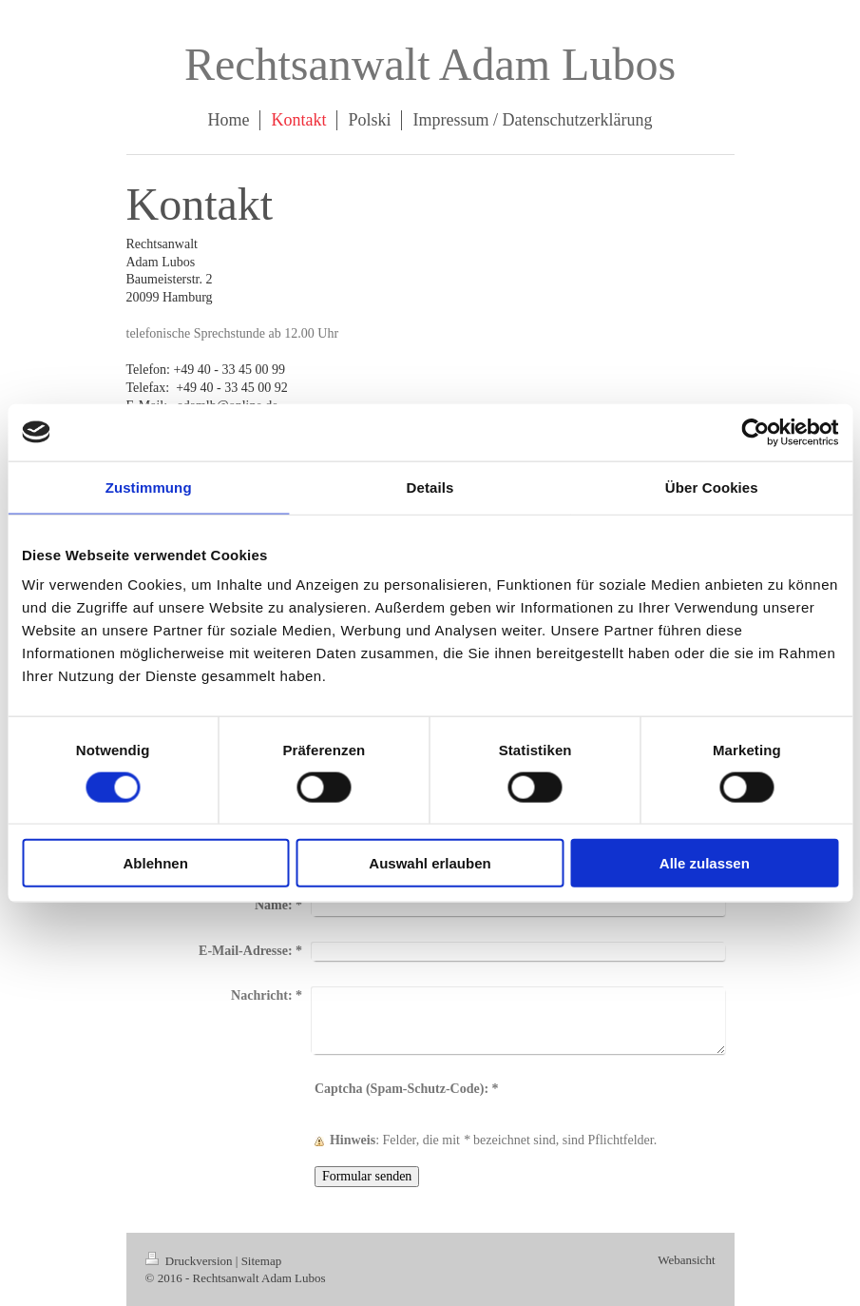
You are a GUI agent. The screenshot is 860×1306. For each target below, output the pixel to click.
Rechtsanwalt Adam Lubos (430, 64)
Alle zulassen (704, 863)
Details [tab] (430, 486)
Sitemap (261, 1261)
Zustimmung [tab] (148, 486)
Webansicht (686, 1260)
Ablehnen (156, 863)
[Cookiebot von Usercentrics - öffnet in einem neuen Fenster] (755, 432)
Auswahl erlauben (429, 863)
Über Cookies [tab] (711, 486)
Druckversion (190, 1261)
